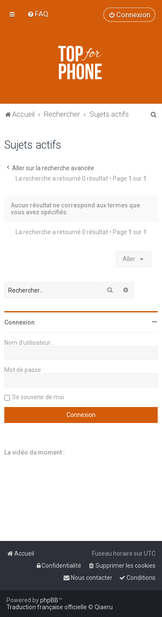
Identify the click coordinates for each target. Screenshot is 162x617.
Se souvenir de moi (38, 397)
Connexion (19, 322)
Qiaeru (104, 607)
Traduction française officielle (46, 607)
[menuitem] (38, 13)
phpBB (49, 600)
